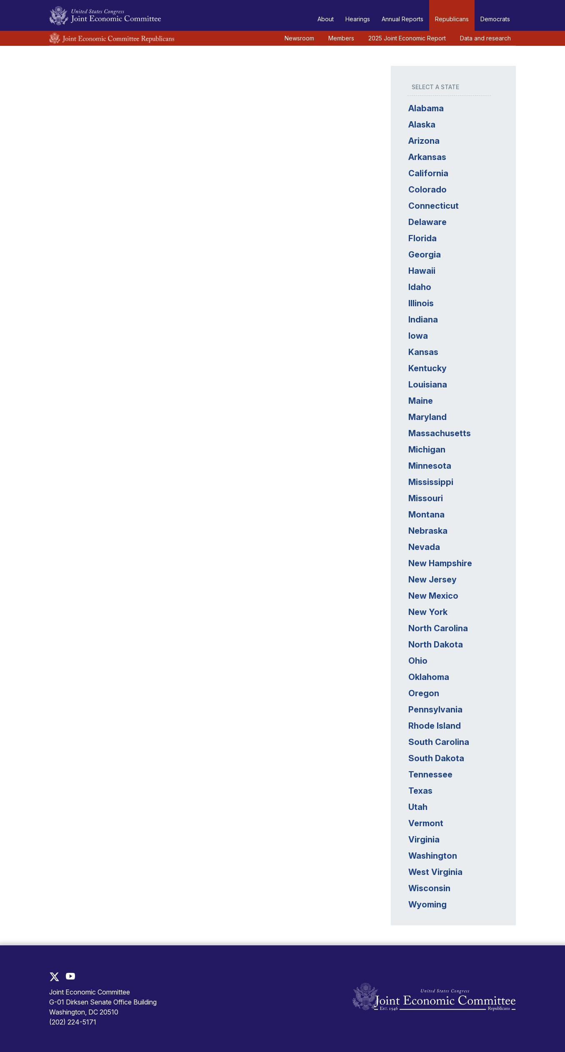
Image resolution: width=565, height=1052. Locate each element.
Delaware (427, 222)
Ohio (417, 661)
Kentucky (427, 368)
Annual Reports (402, 18)
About (326, 18)
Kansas (423, 352)
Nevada (423, 547)
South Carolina (438, 742)
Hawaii (421, 271)
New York (427, 612)
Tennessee (430, 775)
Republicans (452, 18)
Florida (422, 238)
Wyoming (427, 905)
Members (341, 38)
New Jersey (432, 580)
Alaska (421, 125)
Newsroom (299, 38)
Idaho (419, 287)
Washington (432, 856)
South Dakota (435, 758)
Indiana (422, 320)
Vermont (425, 823)
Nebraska (427, 531)
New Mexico (433, 596)
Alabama (425, 108)
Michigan (426, 450)
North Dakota (435, 645)
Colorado (427, 190)
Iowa (417, 336)
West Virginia (435, 872)
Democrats (495, 18)
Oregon (423, 693)
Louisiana (427, 385)
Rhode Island (434, 726)
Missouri (425, 498)
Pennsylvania (435, 710)
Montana (426, 515)
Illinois (420, 303)
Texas (420, 791)
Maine (420, 401)
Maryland (427, 417)
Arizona (423, 141)
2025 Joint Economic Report (407, 38)
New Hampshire (439, 563)
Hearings (357, 18)
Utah (417, 807)
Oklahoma (428, 677)
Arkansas (426, 157)
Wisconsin (429, 888)
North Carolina (437, 628)
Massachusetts (439, 433)
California (428, 173)
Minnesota (429, 466)
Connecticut (433, 206)
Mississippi (430, 482)
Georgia (424, 255)
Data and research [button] (485, 38)
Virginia (423, 840)
